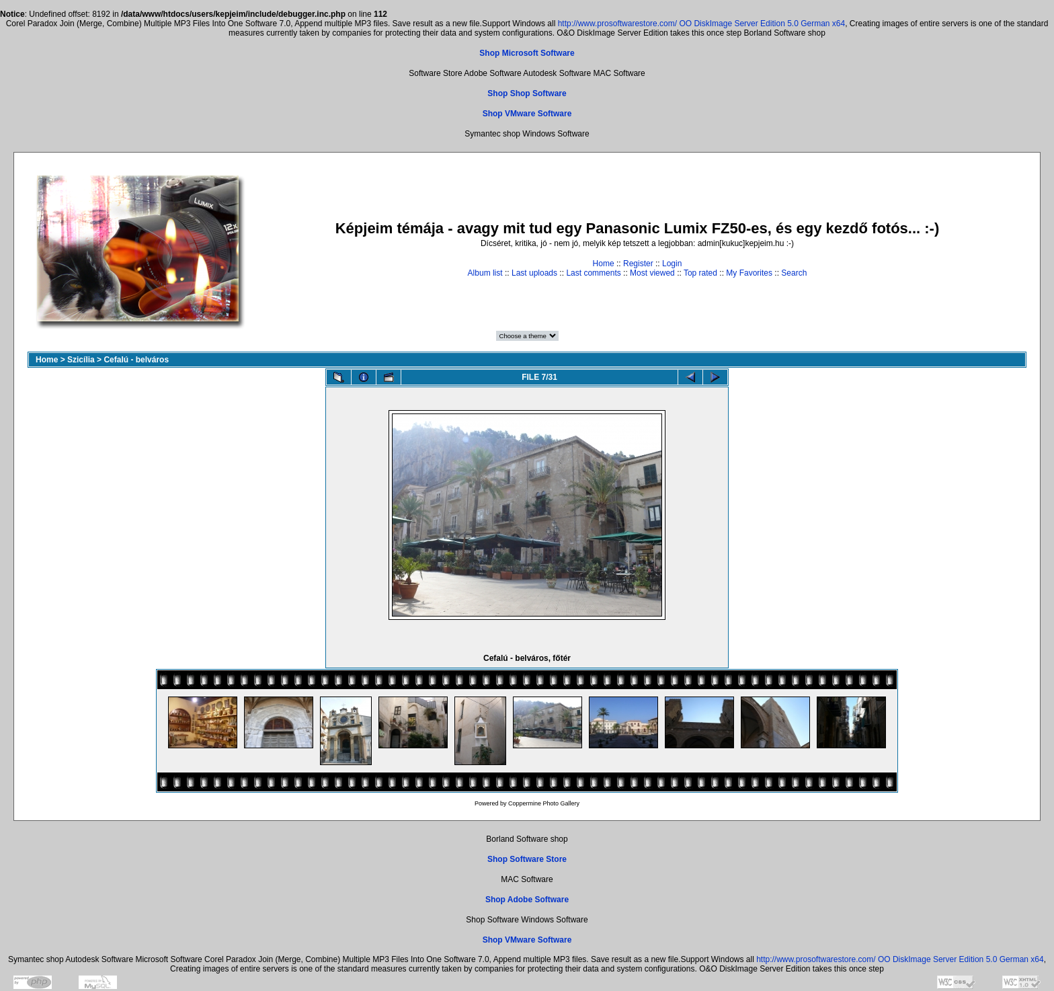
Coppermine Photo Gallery (543, 803)
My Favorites (749, 273)
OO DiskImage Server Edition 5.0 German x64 (762, 23)
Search (794, 273)
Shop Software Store (527, 859)
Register (638, 263)
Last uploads (534, 273)
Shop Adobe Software (527, 899)
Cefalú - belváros (136, 359)
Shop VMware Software (527, 113)
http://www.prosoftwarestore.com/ (617, 23)
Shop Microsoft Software (526, 53)
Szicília (81, 359)
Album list (485, 273)
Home (603, 263)
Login (672, 263)
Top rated (700, 273)
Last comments (593, 273)
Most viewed (652, 273)
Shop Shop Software (526, 93)
